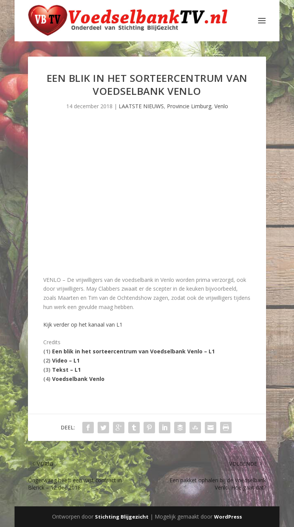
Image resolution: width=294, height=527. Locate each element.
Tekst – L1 (66, 369)
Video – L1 (66, 360)
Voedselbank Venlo (78, 378)
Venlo (221, 106)
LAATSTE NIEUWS (141, 106)
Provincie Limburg (189, 106)
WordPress (228, 516)
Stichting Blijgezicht (122, 516)
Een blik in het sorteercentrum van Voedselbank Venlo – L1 (133, 351)
